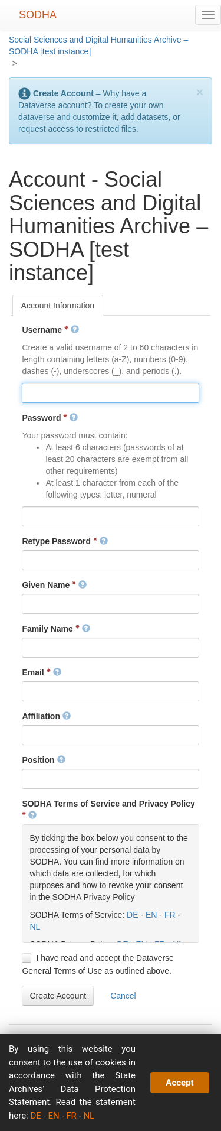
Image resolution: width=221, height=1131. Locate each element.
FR (170, 914)
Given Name (54, 585)
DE (132, 914)
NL (34, 926)
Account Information (58, 305)
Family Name (56, 628)
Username (50, 329)
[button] (58, 996)
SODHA (38, 15)
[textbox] (110, 393)
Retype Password (65, 541)
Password (50, 417)
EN (151, 914)
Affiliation (46, 716)
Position (43, 760)
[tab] (58, 305)
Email (41, 672)
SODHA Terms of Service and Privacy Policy (108, 809)
